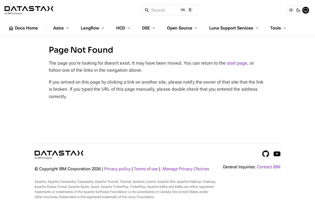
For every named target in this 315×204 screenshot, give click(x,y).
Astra (61, 28)
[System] (305, 10)
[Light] (290, 10)
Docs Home (23, 28)
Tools (278, 28)
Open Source (182, 28)
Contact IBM (268, 167)
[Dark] (298, 10)
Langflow (93, 28)
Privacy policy (117, 169)
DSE (149, 28)
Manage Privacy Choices (185, 169)
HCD (123, 28)
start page (237, 63)
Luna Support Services (234, 28)
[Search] (170, 10)
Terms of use (146, 169)
